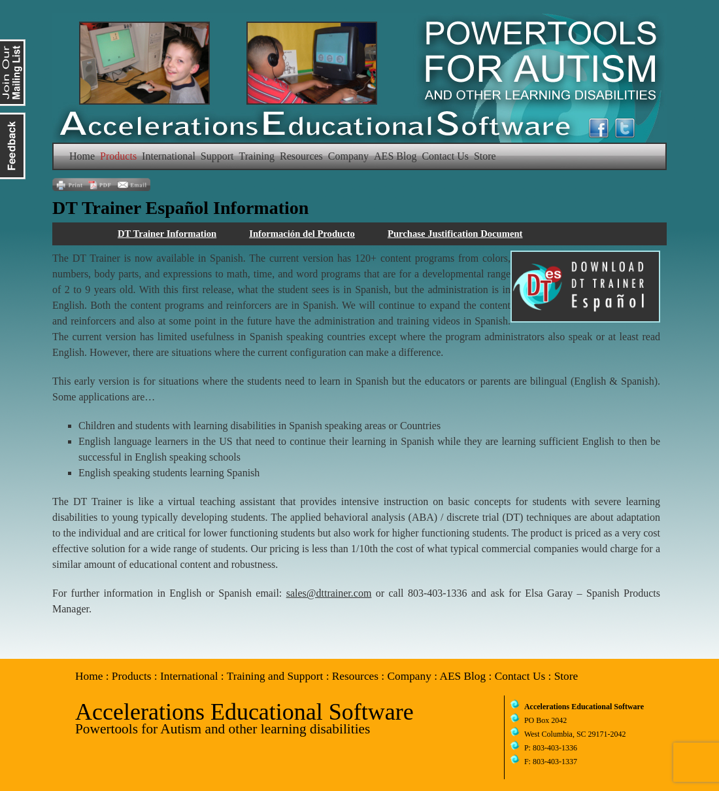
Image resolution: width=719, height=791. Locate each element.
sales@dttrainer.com (329, 593)
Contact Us (445, 156)
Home (82, 156)
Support (217, 156)
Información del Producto (302, 233)
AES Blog (395, 156)
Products (118, 156)
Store (485, 156)
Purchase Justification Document (455, 233)
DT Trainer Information (167, 233)
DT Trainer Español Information (180, 208)
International (168, 156)
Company (348, 156)
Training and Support (275, 676)
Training (257, 156)
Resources (301, 156)
